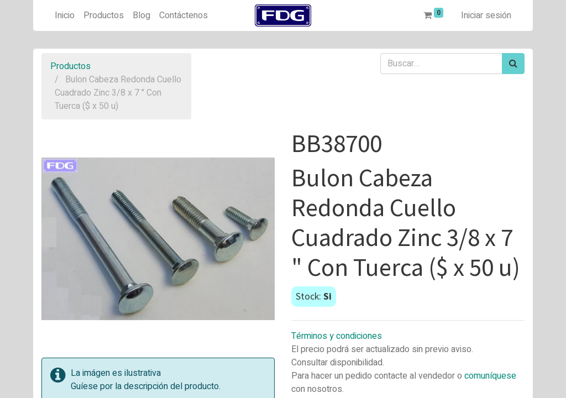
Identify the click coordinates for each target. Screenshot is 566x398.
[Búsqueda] (513, 63)
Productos (70, 66)
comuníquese (490, 376)
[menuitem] (64, 15)
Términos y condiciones (336, 336)
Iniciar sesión (486, 15)
